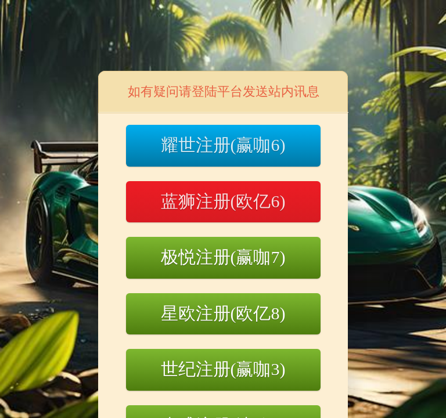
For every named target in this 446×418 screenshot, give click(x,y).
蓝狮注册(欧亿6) (223, 201)
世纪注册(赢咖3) (223, 369)
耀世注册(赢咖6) (223, 144)
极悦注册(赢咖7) (223, 256)
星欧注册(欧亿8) (223, 313)
